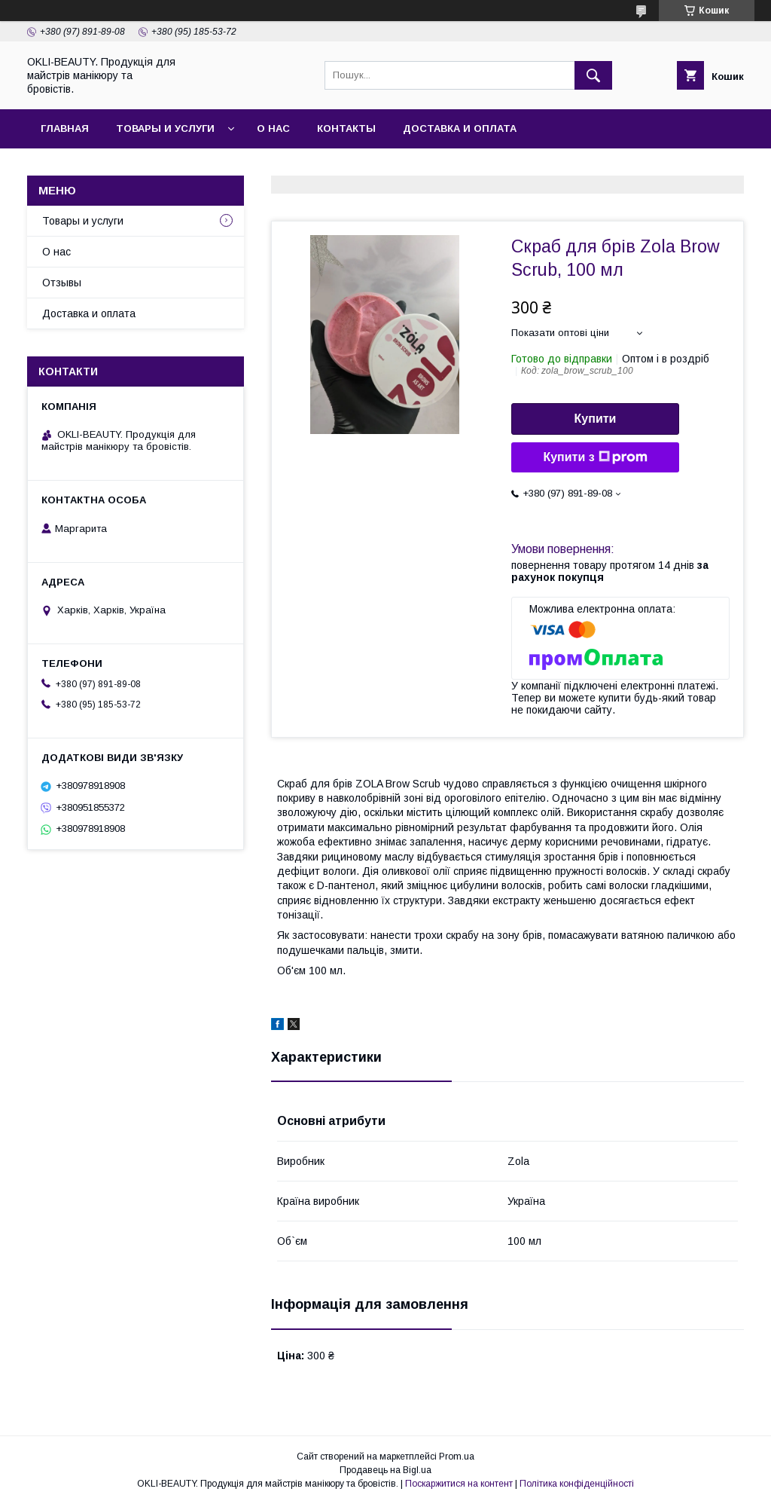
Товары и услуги (165, 128)
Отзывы (61, 283)
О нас (273, 128)
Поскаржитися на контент (459, 1483)
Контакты (346, 128)
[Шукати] (593, 75)
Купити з (595, 457)
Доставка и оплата (460, 128)
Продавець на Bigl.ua (385, 1470)
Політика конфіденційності (577, 1483)
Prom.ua (456, 1456)
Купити (595, 418)
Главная (65, 128)
